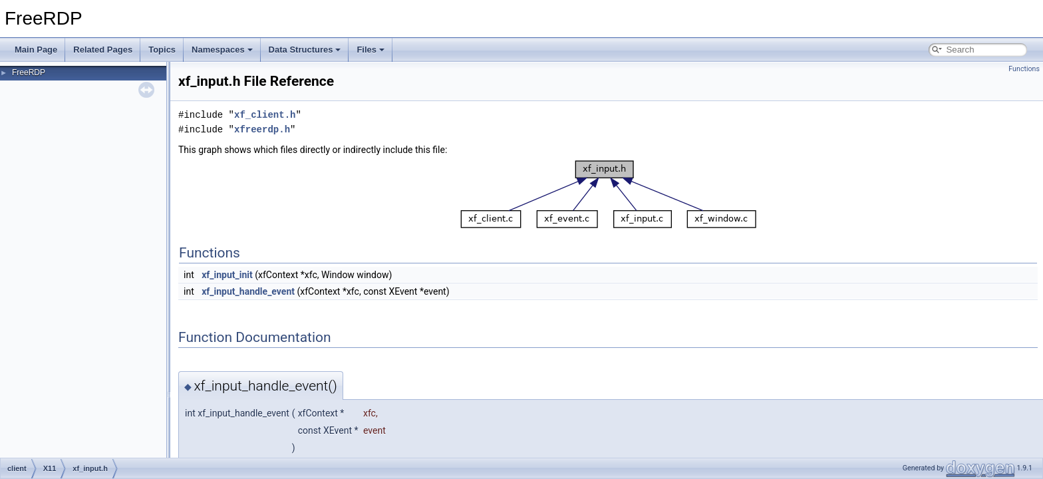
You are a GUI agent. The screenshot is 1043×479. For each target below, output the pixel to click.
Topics (162, 50)
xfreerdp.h (262, 129)
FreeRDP (28, 72)
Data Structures (305, 50)
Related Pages (102, 50)
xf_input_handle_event (248, 291)
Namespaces (222, 50)
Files (370, 50)
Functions (1024, 69)
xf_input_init (227, 274)
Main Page (36, 50)
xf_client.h (264, 114)
